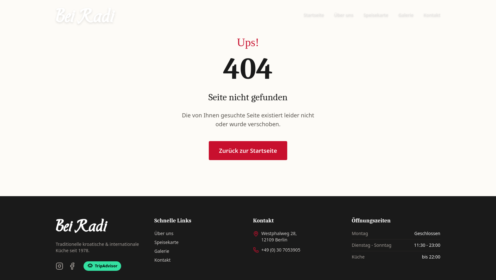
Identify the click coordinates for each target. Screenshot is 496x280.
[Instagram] (59, 266)
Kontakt (432, 15)
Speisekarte (375, 15)
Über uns (343, 15)
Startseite (314, 15)
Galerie (406, 15)
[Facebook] (72, 266)
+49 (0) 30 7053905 (280, 250)
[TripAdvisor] (102, 266)
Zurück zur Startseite (248, 151)
